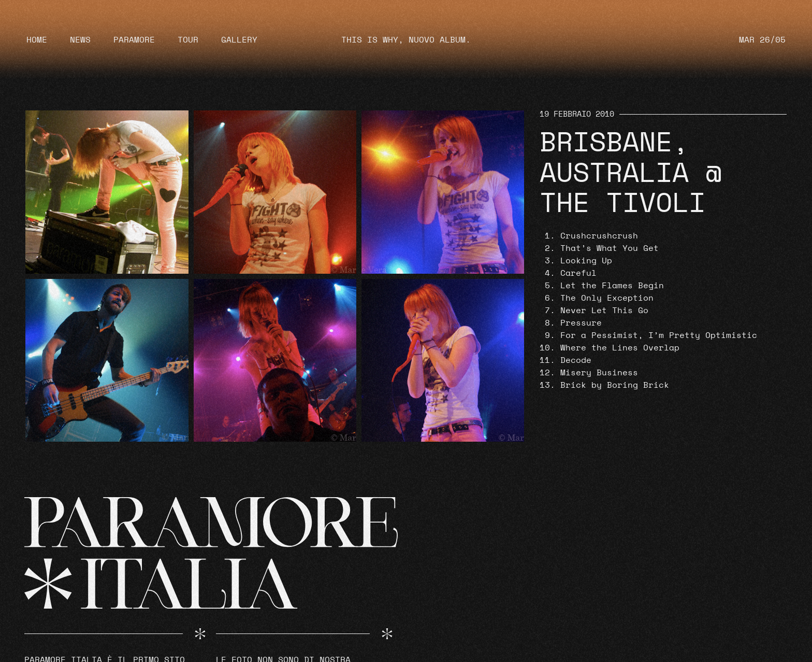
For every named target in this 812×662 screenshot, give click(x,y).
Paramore (134, 40)
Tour (188, 40)
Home (36, 40)
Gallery (239, 40)
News (80, 40)
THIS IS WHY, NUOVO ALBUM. (406, 40)
